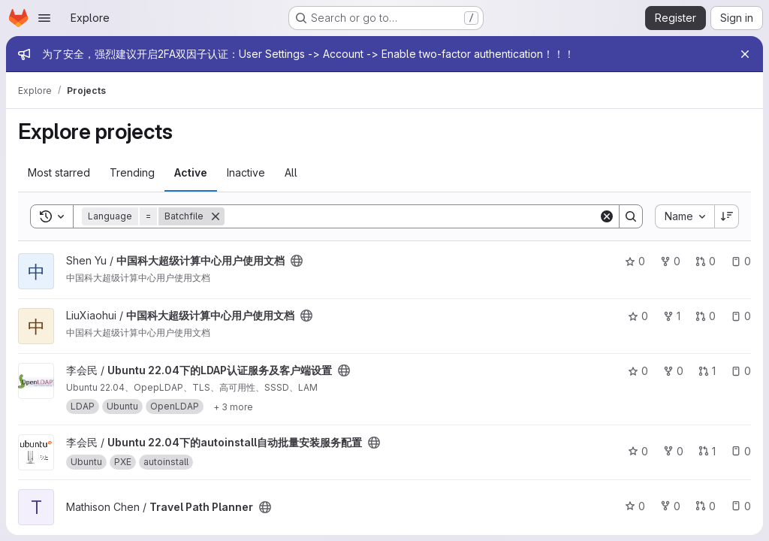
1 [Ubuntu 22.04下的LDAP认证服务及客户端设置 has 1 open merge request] (707, 370)
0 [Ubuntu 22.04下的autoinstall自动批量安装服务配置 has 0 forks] (673, 451)
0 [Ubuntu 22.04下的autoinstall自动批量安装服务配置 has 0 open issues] (741, 451)
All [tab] (291, 172)
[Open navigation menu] (44, 18)
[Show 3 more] (233, 406)
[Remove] (216, 216)
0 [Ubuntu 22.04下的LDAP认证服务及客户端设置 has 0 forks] (673, 370)
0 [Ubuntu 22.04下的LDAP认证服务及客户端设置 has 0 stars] (638, 370)
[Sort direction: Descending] (727, 216)
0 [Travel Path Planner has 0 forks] (670, 506)
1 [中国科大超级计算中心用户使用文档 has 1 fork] (671, 316)
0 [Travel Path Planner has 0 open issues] (741, 506)
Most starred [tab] (59, 172)
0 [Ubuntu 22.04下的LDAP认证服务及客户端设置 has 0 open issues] (741, 370)
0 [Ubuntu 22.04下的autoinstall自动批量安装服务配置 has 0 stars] (638, 451)
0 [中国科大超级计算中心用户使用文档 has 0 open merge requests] (705, 261)
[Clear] (607, 216)
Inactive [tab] (246, 172)
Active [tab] (190, 172)
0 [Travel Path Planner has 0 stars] (635, 506)
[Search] (412, 216)
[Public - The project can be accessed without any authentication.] (297, 261)
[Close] (745, 54)
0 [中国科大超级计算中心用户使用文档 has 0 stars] (635, 261)
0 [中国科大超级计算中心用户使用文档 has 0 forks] (670, 261)
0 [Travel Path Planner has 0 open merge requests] (705, 506)
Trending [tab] (132, 172)
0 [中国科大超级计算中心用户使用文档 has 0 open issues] (741, 261)
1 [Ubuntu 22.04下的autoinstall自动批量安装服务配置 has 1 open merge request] (707, 451)
